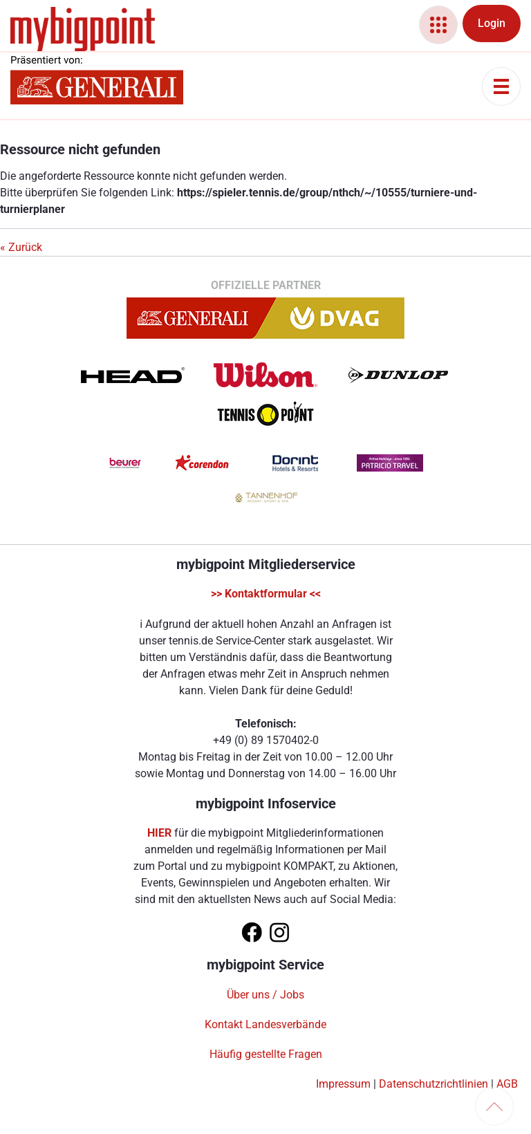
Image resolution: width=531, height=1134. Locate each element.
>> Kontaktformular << (266, 593)
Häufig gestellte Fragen (265, 1054)
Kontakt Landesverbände (265, 1024)
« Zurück (21, 247)
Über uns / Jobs (265, 994)
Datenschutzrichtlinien (433, 1083)
